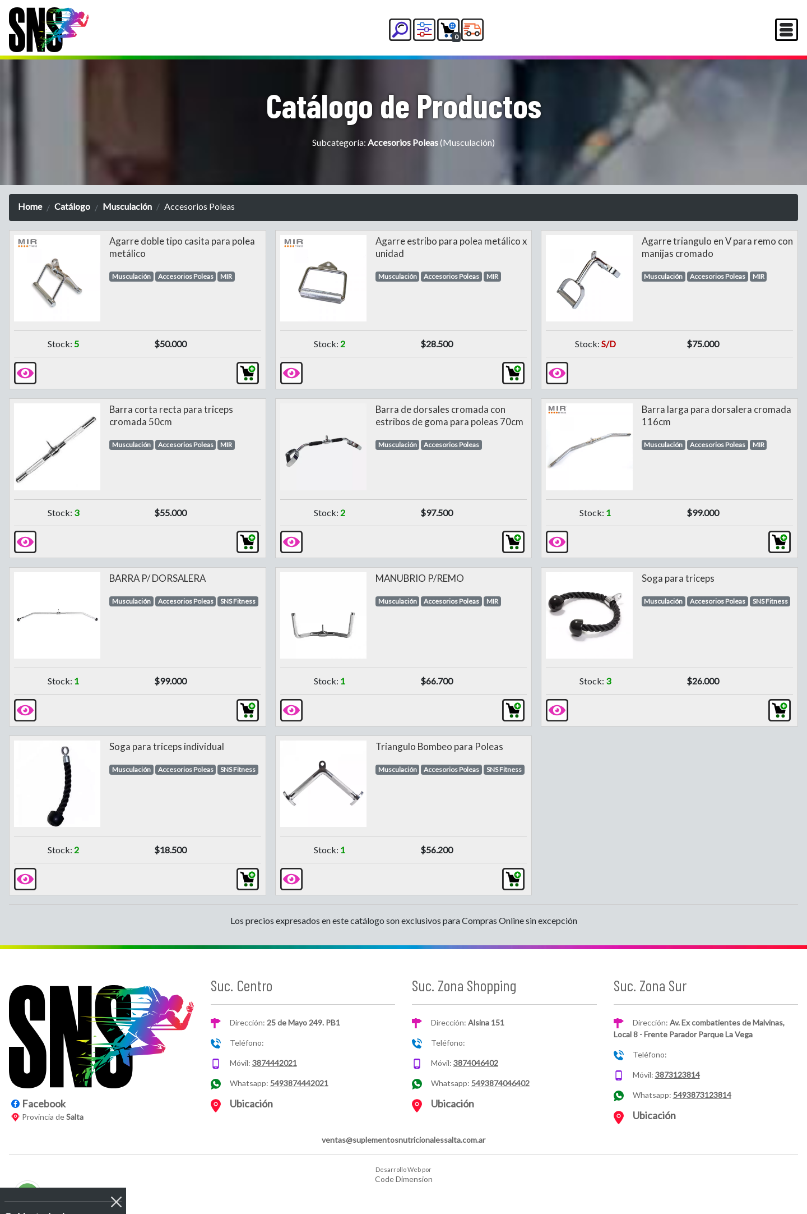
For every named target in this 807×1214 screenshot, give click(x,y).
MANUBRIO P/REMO (419, 578)
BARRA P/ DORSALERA (157, 578)
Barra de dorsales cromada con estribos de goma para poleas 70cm (449, 415)
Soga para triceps (678, 578)
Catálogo (72, 206)
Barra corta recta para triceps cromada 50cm (171, 415)
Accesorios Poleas (186, 276)
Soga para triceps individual (166, 746)
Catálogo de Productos (403, 105)
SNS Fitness (238, 601)
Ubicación (251, 1103)
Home (30, 206)
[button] (400, 30)
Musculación (127, 206)
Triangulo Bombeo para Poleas (439, 746)
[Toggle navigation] (786, 30)
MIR (226, 276)
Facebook (44, 1103)
